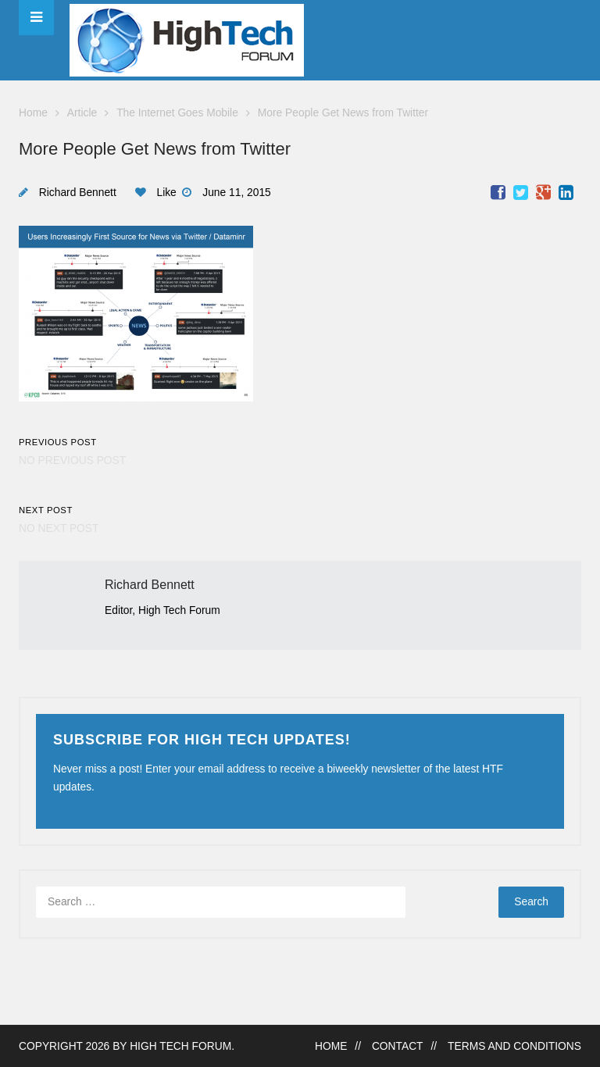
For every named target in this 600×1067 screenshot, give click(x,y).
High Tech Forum (180, 1046)
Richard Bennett (77, 192)
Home (33, 113)
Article (82, 113)
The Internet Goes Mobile (177, 113)
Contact (397, 1046)
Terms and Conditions (514, 1046)
